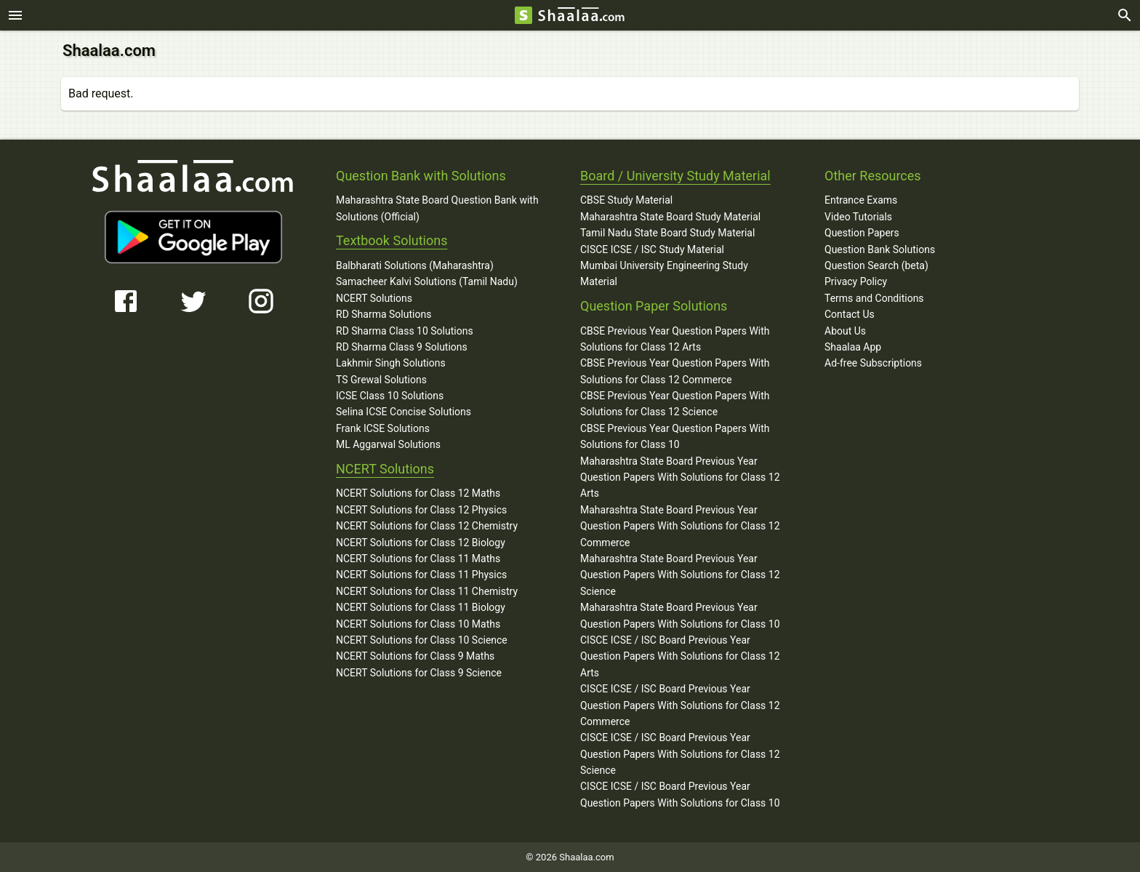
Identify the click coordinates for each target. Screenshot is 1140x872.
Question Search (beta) (876, 265)
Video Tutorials (858, 216)
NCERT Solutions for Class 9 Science (419, 672)
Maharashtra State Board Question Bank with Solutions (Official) (437, 207)
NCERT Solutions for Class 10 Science (421, 639)
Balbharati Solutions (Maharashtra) (415, 265)
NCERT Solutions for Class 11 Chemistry (427, 590)
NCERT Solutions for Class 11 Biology (420, 606)
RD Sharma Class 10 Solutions (404, 330)
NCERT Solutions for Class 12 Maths (418, 492)
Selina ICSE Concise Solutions (403, 411)
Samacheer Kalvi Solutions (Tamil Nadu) (427, 281)
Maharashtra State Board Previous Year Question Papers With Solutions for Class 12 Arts (680, 477)
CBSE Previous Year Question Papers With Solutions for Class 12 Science (675, 403)
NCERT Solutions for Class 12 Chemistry (427, 525)
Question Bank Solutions (879, 249)
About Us (845, 330)
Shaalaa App (852, 346)
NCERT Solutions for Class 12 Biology (420, 542)
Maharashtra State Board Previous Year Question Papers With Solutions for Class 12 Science (680, 574)
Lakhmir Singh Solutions (391, 362)
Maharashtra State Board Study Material (670, 216)
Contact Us (849, 313)
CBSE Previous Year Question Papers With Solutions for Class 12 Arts (675, 338)
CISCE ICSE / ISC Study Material (652, 249)
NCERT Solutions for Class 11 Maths (418, 558)
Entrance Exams (860, 199)
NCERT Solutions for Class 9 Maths (415, 655)
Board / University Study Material (675, 175)
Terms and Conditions (874, 297)
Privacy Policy (855, 281)
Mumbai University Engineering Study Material (664, 273)
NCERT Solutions (374, 297)
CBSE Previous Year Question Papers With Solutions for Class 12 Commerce (675, 370)
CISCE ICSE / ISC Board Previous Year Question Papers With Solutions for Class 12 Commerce (680, 704)
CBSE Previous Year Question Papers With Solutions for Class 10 (675, 435)
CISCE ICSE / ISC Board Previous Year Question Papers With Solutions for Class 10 (680, 793)
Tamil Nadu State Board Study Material (667, 232)
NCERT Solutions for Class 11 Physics (421, 574)
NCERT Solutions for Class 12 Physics (421, 509)
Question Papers (861, 232)
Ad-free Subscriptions (873, 362)
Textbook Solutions (391, 239)
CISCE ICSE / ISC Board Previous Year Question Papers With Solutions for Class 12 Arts (680, 655)
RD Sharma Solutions (383, 313)
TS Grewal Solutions (381, 379)
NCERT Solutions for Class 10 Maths (418, 623)
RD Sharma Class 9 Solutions (401, 346)
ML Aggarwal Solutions (388, 443)
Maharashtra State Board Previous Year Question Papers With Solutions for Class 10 (680, 614)
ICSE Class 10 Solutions (389, 395)
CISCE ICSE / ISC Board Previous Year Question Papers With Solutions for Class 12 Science (680, 753)
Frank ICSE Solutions (383, 427)
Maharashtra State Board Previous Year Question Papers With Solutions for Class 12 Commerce (680, 525)
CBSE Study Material (626, 199)
